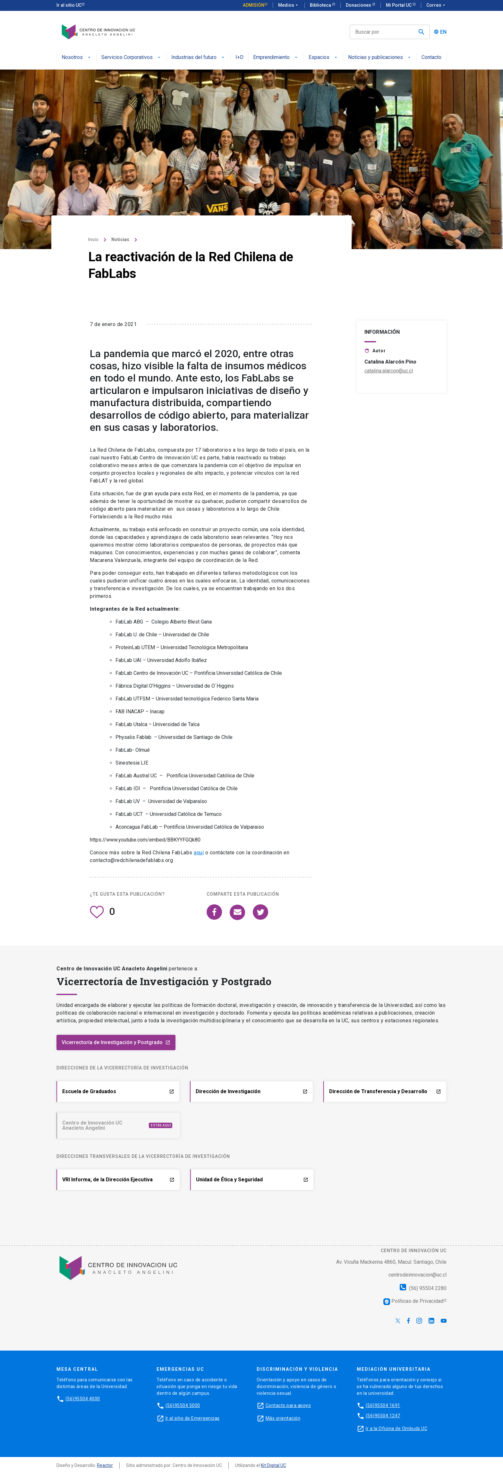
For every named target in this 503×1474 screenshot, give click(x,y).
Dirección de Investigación (252, 1091)
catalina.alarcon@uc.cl (388, 395)
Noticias (120, 264)
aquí (199, 877)
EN (443, 32)
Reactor (105, 1465)
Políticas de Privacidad (413, 1301)
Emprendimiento (276, 57)
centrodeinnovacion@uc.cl (417, 1275)
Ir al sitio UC (68, 5)
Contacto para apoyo (288, 1405)
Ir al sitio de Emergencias (193, 1418)
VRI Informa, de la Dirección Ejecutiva (118, 1180)
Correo (436, 5)
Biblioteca (321, 5)
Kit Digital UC (273, 1465)
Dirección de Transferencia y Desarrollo (385, 1091)
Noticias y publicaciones (380, 57)
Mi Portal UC (399, 5)
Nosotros (77, 57)
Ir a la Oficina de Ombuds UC (396, 1428)
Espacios (323, 57)
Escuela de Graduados (118, 1091)
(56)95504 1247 (383, 1415)
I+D (239, 57)
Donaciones (359, 5)
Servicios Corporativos (131, 57)
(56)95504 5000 (183, 1405)
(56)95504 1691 (383, 1405)
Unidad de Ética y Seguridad (252, 1180)
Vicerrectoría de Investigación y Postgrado (116, 1042)
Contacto (431, 57)
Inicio (93, 264)
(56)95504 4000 (82, 1398)
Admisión (253, 5)
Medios (288, 5)
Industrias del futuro (198, 57)
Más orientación (283, 1418)
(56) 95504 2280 (423, 1288)
